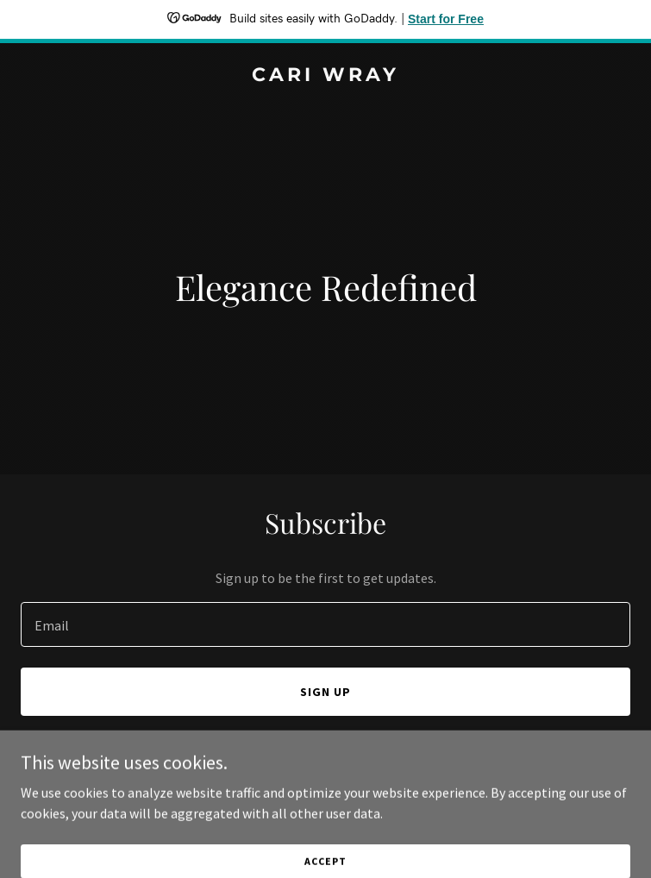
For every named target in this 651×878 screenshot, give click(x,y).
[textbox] (325, 624)
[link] (325, 76)
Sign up (325, 691)
